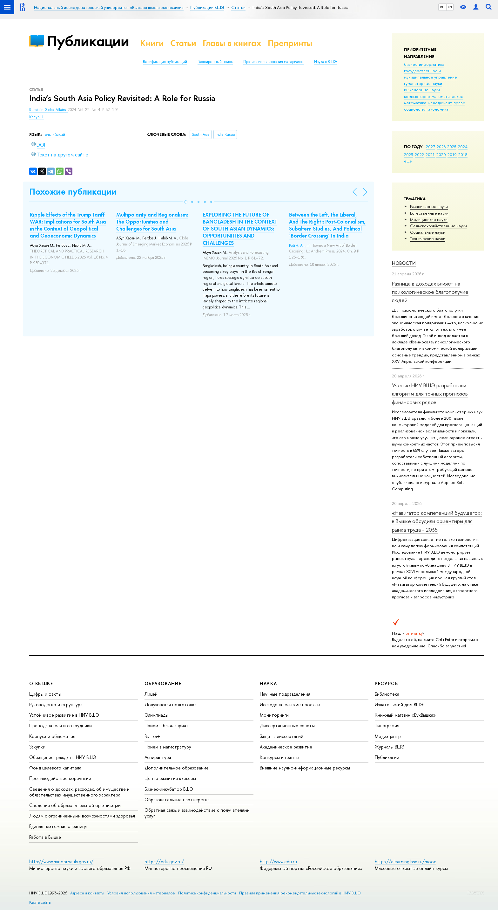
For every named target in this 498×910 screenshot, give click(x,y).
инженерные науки (422, 90)
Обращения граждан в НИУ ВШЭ (62, 757)
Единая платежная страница (58, 826)
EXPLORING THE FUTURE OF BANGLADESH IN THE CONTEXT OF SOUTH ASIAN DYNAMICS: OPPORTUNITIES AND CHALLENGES (240, 228)
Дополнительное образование (177, 768)
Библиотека (387, 694)
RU (442, 7)
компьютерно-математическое (433, 96)
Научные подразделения (285, 694)
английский (55, 134)
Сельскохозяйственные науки (438, 226)
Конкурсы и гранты (279, 757)
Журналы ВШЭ (390, 747)
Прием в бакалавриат (167, 725)
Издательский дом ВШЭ (399, 704)
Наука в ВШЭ (325, 61)
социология (415, 109)
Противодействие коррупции (60, 778)
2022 (419, 154)
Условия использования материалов (141, 893)
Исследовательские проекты (290, 704)
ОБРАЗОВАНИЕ (163, 683)
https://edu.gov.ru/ (164, 861)
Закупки (37, 747)
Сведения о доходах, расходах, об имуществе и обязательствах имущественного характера (79, 792)
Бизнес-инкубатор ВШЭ (169, 789)
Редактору (476, 892)
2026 (441, 146)
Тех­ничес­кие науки (427, 238)
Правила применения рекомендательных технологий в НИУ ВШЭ (300, 893)
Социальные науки (427, 232)
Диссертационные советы (287, 725)
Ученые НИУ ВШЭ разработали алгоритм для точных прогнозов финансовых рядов (430, 394)
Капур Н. (36, 117)
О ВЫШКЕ (41, 683)
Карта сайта (39, 902)
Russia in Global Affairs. (48, 109)
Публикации (88, 41)
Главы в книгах (232, 43)
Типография (387, 725)
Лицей (151, 694)
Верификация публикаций (165, 61)
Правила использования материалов (273, 61)
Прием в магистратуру (168, 747)
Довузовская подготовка (171, 704)
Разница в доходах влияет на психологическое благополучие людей (430, 292)
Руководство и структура (56, 704)
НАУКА (268, 683)
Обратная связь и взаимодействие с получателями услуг (197, 813)
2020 (441, 154)
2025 (451, 146)
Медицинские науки (429, 219)
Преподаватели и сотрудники (60, 725)
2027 (430, 146)
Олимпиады (156, 715)
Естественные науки (429, 213)
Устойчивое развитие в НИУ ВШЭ (64, 715)
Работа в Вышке (45, 837)
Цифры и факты (45, 694)
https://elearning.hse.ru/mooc (405, 861)
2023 (408, 154)
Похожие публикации (73, 191)
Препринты (290, 43)
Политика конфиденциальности (207, 893)
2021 (430, 154)
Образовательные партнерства (177, 799)
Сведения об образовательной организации (75, 805)
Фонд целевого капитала (55, 768)
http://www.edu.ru (278, 861)
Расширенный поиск (215, 61)
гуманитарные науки (423, 83)
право (459, 103)
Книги (152, 43)
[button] (186, 202)
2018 (463, 154)
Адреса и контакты (87, 893)
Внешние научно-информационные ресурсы (305, 768)
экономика (438, 109)
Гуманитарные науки (429, 206)
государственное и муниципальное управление (430, 74)
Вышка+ (152, 736)
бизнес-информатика (424, 64)
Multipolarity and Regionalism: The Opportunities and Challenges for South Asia (152, 221)
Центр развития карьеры (170, 778)
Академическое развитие (286, 747)
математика (415, 103)
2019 (452, 154)
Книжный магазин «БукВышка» (405, 715)
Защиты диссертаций (281, 736)
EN (450, 7)
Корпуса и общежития (52, 736)
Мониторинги (274, 715)
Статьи (183, 43)
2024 (463, 146)
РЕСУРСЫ (387, 683)
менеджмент (440, 103)
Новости (404, 263)
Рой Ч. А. (296, 245)
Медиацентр (388, 736)
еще (408, 161)
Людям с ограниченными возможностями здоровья (82, 816)
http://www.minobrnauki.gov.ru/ (61, 861)
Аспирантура (158, 757)
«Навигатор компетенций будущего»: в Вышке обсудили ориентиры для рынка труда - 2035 (437, 521)
